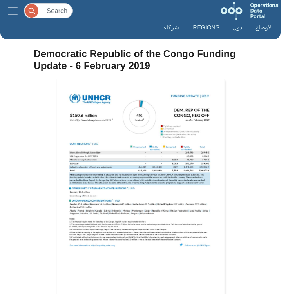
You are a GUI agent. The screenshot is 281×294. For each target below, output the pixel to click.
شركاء (171, 27)
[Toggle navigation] (13, 11)
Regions (206, 27)
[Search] (48, 10)
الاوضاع (264, 27)
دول (237, 27)
